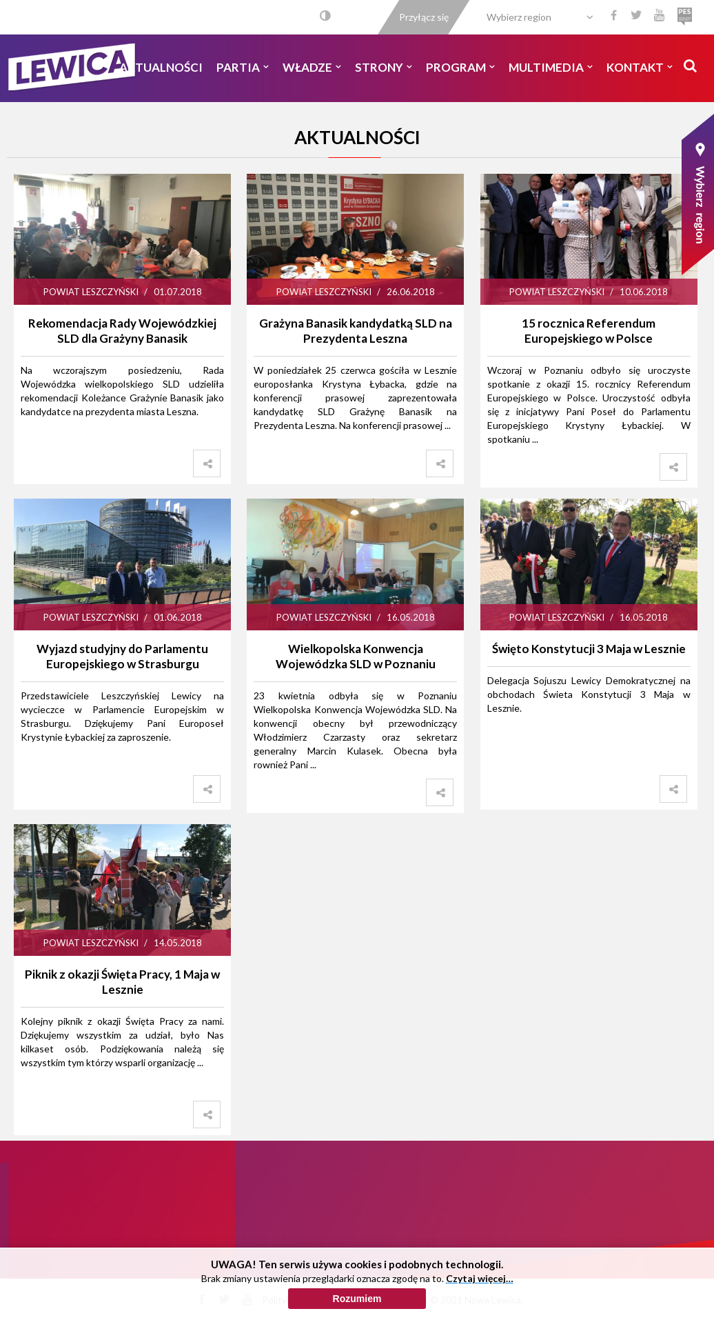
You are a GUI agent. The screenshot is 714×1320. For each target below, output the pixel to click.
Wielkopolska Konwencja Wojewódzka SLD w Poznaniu (356, 656)
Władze (312, 67)
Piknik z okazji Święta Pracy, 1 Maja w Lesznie (122, 982)
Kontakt (639, 67)
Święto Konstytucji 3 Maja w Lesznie (589, 648)
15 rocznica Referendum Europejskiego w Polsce (588, 331)
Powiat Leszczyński (91, 291)
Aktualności (161, 67)
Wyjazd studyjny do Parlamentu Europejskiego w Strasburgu (122, 656)
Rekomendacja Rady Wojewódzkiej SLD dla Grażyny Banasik (122, 331)
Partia (242, 67)
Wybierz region (519, 17)
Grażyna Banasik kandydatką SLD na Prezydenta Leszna (355, 331)
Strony (383, 67)
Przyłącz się (424, 17)
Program (460, 67)
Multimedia (551, 67)
